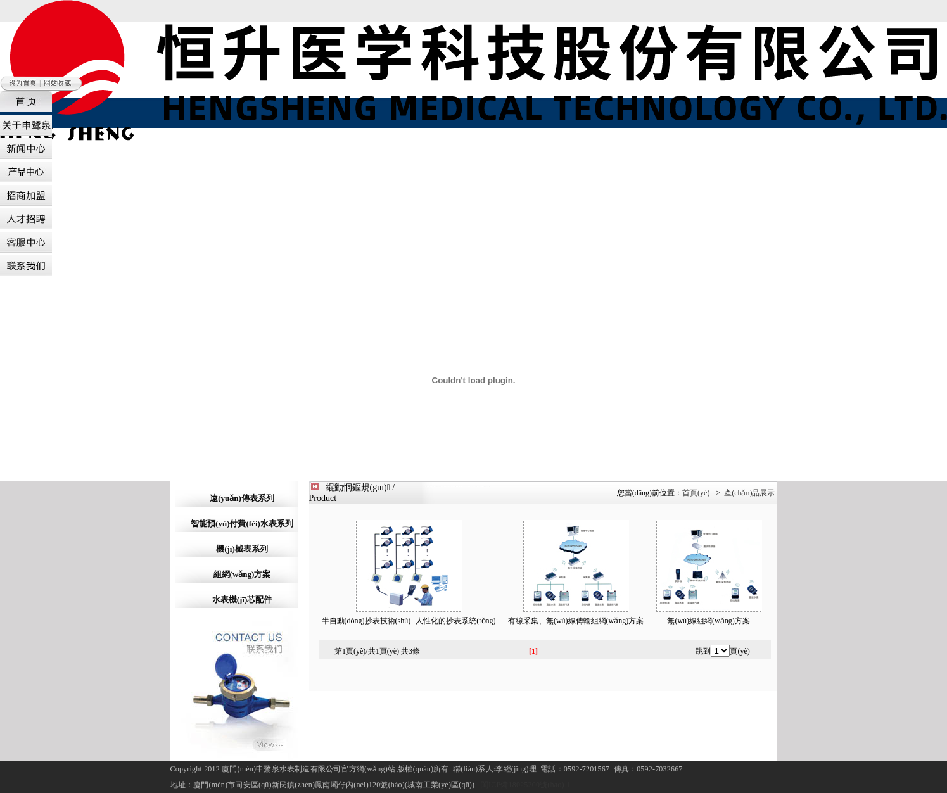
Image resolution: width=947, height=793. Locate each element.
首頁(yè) (695, 492)
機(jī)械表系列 (242, 549)
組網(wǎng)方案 (242, 574)
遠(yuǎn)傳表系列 (242, 498)
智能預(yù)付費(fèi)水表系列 (242, 523)
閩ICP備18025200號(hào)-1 (526, 784)
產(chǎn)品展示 (749, 492)
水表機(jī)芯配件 (242, 599)
